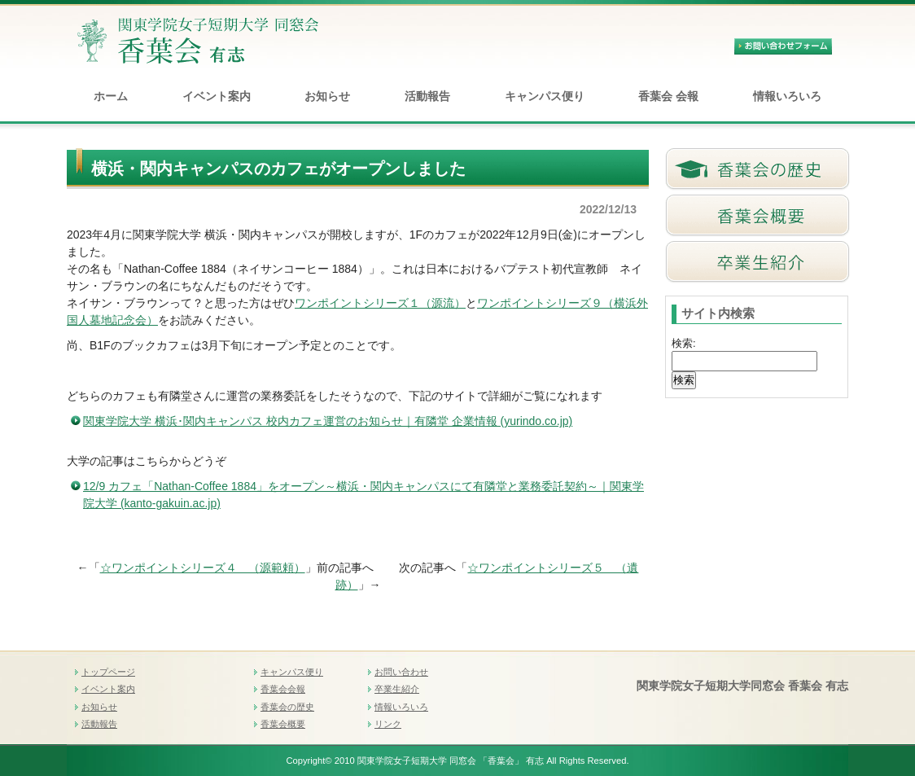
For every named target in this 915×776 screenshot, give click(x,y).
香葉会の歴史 (287, 707)
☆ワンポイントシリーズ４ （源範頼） (202, 567)
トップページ (108, 672)
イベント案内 (216, 96)
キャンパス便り (544, 96)
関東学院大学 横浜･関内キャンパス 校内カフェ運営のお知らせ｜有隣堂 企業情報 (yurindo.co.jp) (327, 420)
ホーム (111, 96)
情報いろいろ (787, 96)
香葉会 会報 (668, 96)
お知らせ (327, 96)
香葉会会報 (282, 689)
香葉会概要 (282, 724)
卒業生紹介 (396, 689)
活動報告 (427, 96)
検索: (684, 343)
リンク (387, 724)
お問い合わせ (401, 672)
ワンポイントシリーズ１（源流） (380, 302)
